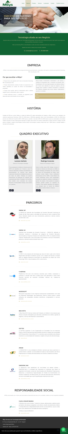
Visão (37, 94)
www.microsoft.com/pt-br (25, 301)
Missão (37, 77)
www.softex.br (23, 338)
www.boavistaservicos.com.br (26, 318)
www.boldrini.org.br (24, 413)
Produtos (34, 3)
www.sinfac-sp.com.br (24, 220)
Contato (52, 3)
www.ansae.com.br (24, 355)
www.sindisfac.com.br (24, 378)
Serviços (40, 3)
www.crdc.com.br (23, 262)
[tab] (50, 77)
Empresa (28, 3)
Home (23, 3)
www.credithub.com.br (24, 281)
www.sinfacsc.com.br (24, 242)
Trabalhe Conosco (60, 3)
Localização (46, 3)
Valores (37, 97)
